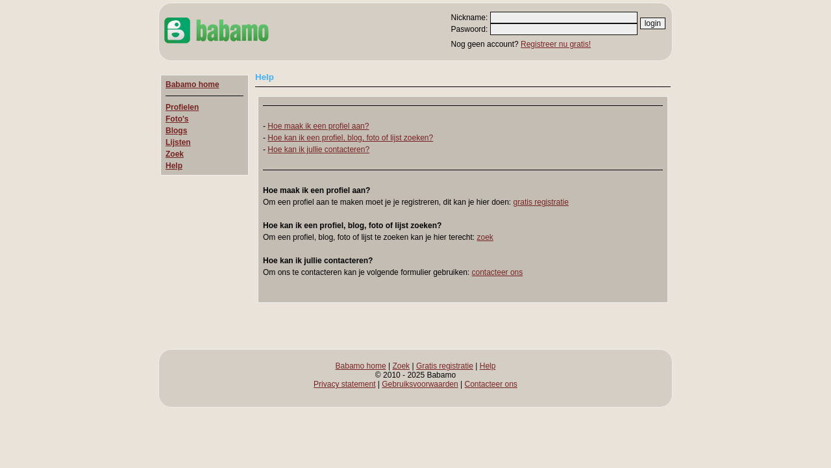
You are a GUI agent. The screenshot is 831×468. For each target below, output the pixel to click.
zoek (485, 237)
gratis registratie (541, 202)
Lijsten (178, 142)
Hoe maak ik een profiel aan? (318, 126)
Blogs (176, 130)
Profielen (182, 107)
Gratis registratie (444, 365)
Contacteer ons (490, 384)
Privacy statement (344, 384)
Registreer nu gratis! (556, 44)
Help (174, 165)
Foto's (177, 119)
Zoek (175, 154)
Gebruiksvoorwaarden (420, 384)
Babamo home (192, 84)
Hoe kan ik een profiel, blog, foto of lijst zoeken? (350, 137)
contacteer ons (497, 272)
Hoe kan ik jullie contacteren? (318, 149)
